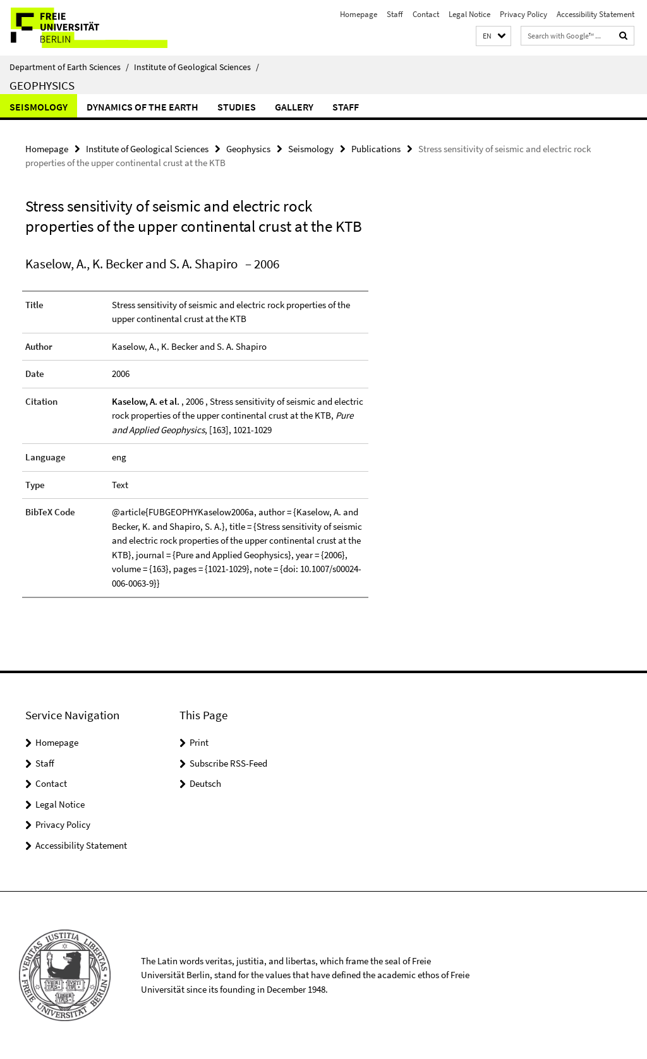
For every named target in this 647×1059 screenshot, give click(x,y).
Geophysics (42, 85)
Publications (376, 149)
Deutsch (205, 783)
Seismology (38, 106)
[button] (493, 36)
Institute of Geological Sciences (196, 67)
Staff (395, 14)
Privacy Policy (523, 14)
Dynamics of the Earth (142, 106)
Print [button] (199, 742)
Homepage (358, 14)
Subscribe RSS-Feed (228, 763)
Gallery (294, 106)
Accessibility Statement (595, 14)
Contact (426, 14)
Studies (236, 106)
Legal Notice (469, 14)
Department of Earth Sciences (69, 67)
